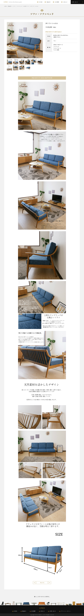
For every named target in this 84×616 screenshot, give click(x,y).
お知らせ (65, 2)
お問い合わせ (75, 2)
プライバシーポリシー (66, 611)
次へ (49, 582)
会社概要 (57, 2)
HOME (40, 2)
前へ (34, 582)
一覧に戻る (42, 582)
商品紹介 (49, 2)
